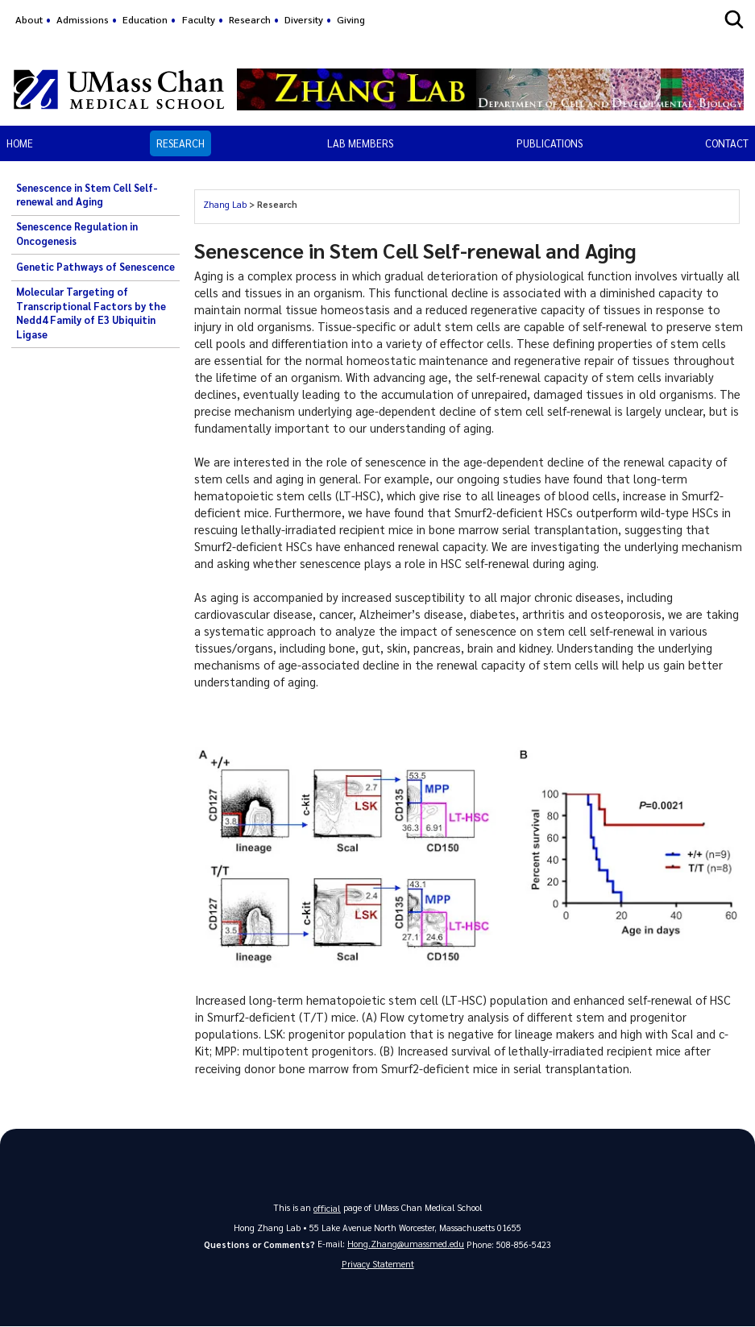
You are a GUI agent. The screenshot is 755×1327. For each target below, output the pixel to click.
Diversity (303, 19)
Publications (549, 143)
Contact (727, 143)
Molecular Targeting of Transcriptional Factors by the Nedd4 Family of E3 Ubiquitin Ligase (91, 313)
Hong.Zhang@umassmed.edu (406, 1243)
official (327, 1207)
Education (145, 19)
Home (19, 143)
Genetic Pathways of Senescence (95, 266)
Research (250, 19)
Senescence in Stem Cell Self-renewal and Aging (87, 195)
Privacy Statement (377, 1264)
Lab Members (360, 143)
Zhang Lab (225, 204)
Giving (351, 19)
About (29, 19)
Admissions (82, 19)
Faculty (198, 19)
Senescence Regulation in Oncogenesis (77, 233)
